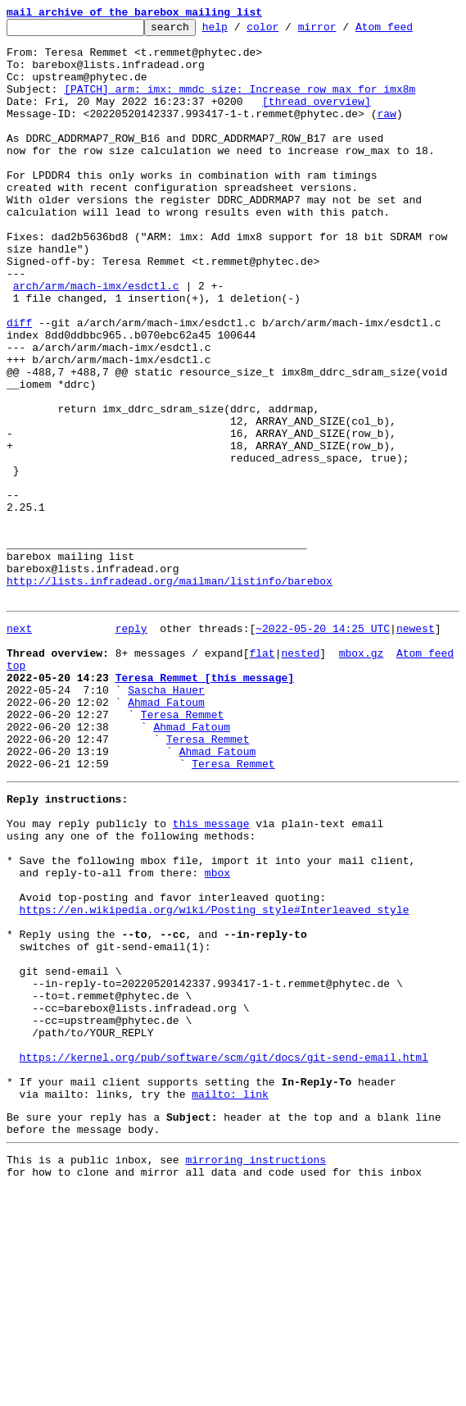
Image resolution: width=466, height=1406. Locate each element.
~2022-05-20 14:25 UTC (323, 746)
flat (261, 775)
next (19, 746)
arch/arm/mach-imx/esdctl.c (96, 339)
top (16, 790)
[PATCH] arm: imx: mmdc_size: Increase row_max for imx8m (239, 103)
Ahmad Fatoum (166, 834)
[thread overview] (316, 118)
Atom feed (409, 31)
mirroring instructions (255, 1373)
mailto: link (230, 1300)
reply (131, 746)
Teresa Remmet (182, 849)
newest (415, 746)
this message (211, 975)
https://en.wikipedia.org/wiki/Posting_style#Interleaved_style (214, 1079)
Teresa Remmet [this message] (204, 805)
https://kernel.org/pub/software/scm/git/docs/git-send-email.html (224, 1256)
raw (386, 132)
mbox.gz (361, 775)
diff (19, 383)
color (288, 31)
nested (300, 775)
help (240, 31)
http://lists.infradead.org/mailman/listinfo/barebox (170, 693)
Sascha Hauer (166, 819)
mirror (342, 31)
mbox (217, 1034)
